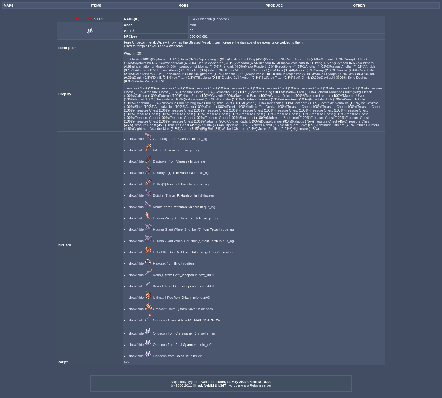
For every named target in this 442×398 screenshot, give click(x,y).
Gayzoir (217, 95)
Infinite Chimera (367, 125)
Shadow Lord (294, 92)
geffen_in (191, 263)
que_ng (201, 139)
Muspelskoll (231, 125)
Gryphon (342, 63)
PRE (100, 19)
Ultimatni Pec (163, 297)
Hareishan (274, 103)
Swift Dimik (302, 77)
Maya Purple (255, 66)
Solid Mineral (144, 74)
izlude (197, 356)
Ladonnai (142, 103)
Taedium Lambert (318, 95)
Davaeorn (300, 103)
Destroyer (160, 161)
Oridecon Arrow (164, 320)
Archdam (242, 63)
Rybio (211, 70)
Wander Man (174, 63)
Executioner (284, 66)
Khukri (157, 207)
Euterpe (165, 95)
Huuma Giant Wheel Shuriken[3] (177, 229)
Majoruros (254, 74)
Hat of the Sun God (167, 252)
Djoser (249, 103)
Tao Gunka (132, 59)
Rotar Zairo (144, 81)
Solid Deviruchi (359, 77)
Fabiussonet (195, 99)
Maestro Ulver (353, 95)
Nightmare (205, 74)
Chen (279, 70)
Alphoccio (299, 70)
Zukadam (264, 63)
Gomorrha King (226, 92)
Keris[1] (158, 275)
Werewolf (327, 59)
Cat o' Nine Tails (298, 59)
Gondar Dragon (282, 95)
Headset (159, 263)
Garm (184, 59)
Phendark (227, 66)
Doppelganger (209, 59)
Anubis (370, 66)
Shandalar (223, 99)
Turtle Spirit (224, 103)
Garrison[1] (161, 139)
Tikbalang (203, 77)
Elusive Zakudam (292, 63)
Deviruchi (328, 77)
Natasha (211, 121)
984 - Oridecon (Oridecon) (209, 19)
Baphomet (160, 59)
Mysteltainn (143, 63)
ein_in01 (206, 345)
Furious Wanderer (210, 63)
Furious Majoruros (288, 74)
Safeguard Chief (295, 125)
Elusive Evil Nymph (236, 77)
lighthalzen (206, 195)
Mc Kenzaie (369, 103)
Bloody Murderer (237, 70)
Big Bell (208, 129)
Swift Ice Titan (273, 77)
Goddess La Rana (257, 99)
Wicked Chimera (234, 129)
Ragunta (206, 125)
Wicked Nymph (326, 74)
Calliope (141, 95)
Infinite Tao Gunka (262, 106)
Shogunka (196, 103)
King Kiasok (363, 92)
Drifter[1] (159, 184)
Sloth (139, 106)
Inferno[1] (160, 150)
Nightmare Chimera (330, 125)
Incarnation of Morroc (150, 66)
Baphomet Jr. (174, 74)
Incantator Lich (321, 99)
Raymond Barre (247, 95)
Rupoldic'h (169, 103)
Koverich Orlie (354, 99)
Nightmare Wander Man (152, 129)
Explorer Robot (261, 125)
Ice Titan (179, 77)
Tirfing (318, 63)
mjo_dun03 (201, 297)
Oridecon (160, 333)
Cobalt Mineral (369, 70)
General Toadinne (329, 92)
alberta (231, 252)
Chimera (367, 63)
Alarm (140, 70)
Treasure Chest (136, 88)
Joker (195, 70)
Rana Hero (290, 99)
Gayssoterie (165, 99)
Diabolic (229, 74)
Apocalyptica (164, 106)
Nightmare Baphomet (283, 117)
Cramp (319, 70)
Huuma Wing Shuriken (170, 218)
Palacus (298, 121)
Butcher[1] (160, 195)
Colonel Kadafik (239, 121)
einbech (207, 309)
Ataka (190, 106)
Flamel (262, 70)
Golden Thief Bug (242, 59)
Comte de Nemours (334, 103)
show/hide (136, 139)
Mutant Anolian (269, 129)
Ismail (140, 99)
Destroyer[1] (162, 173)
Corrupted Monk (355, 59)
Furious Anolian (341, 66)
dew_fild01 (206, 275)
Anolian (311, 66)
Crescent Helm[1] (166, 309)
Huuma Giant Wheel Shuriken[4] (177, 241)
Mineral (343, 70)
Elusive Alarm (168, 70)
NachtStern (191, 95)
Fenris (211, 106)
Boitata (270, 59)
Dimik (352, 74)
